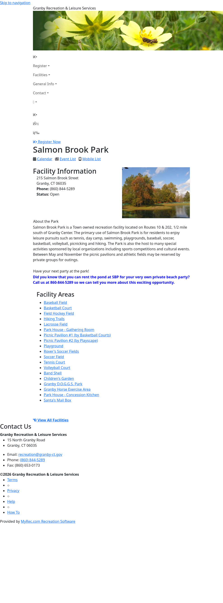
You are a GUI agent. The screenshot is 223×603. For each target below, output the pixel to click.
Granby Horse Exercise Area (67, 389)
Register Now (49, 141)
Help (11, 501)
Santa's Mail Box (57, 400)
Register (40, 65)
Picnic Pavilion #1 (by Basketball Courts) (77, 335)
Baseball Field (55, 302)
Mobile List (91, 158)
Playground (53, 345)
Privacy (13, 490)
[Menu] (36, 132)
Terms (12, 479)
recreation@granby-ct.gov (40, 454)
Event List (68, 158)
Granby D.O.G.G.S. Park (63, 383)
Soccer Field (54, 356)
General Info (43, 83)
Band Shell (53, 373)
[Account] (45, 101)
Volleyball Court (57, 367)
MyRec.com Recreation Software (48, 521)
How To (13, 512)
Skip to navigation (15, 2)
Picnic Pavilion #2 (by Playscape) (71, 340)
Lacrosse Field (55, 324)
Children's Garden (59, 378)
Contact (39, 92)
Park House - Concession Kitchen (71, 394)
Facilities (40, 74)
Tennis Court (54, 362)
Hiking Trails (54, 318)
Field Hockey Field (59, 313)
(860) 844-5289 (32, 459)
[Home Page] (45, 56)
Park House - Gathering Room (69, 329)
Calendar (44, 158)
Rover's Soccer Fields (61, 351)
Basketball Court (58, 307)
